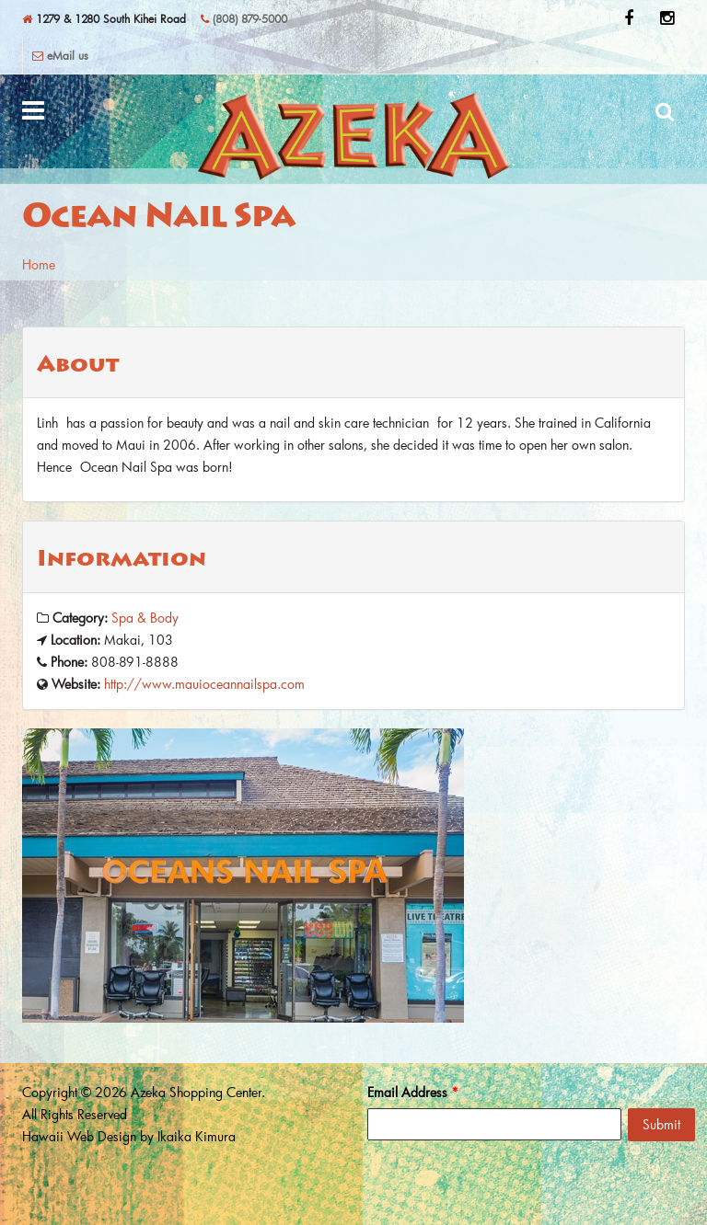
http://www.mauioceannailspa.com (204, 684)
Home (38, 264)
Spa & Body (145, 617)
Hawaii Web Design (79, 1136)
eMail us (60, 55)
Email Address (412, 1092)
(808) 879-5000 (244, 18)
